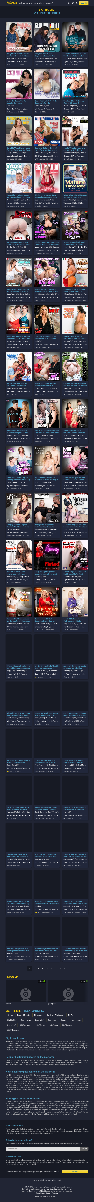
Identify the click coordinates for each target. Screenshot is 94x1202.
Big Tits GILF (11, 1020)
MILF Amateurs (25, 1025)
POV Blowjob (11, 580)
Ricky (49, 388)
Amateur (44, 956)
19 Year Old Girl (40, 297)
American (80, 156)
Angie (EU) (67, 200)
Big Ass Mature (12, 250)
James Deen (68, 482)
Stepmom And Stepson (15, 391)
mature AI (49, 3)
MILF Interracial (40, 533)
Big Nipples (67, 62)
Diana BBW (77, 671)
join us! (84, 3)
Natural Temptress (70, 106)
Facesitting (11, 344)
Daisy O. (66, 435)
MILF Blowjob (12, 438)
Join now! (75, 1172)
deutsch (51, 1180)
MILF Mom (54, 1025)
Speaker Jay (11, 247)
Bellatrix (20, 812)
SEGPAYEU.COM (41, 1191)
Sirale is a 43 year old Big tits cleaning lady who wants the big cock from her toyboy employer (18, 480)
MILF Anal (10, 721)
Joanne (44, 294)
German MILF (40, 62)
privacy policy (67, 1189)
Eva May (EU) (83, 765)
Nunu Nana (46, 435)
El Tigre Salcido (69, 294)
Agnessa (10, 812)
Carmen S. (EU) (40, 953)
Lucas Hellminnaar (41, 247)
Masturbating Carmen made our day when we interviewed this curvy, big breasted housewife (46, 951)
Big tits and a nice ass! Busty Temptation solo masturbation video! (46, 197)
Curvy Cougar (68, 956)
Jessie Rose (19, 671)
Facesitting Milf (40, 486)
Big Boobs (10, 109)
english (35, 1180)
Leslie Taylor (77, 388)
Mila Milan (10, 718)
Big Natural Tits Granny (72, 580)
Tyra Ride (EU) (81, 906)
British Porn (39, 627)
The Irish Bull (57, 624)
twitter (56, 1172)
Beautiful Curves (13, 768)
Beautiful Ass (24, 297)
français (58, 1180)
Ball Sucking (49, 62)
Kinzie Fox (80, 482)
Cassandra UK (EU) (42, 624)
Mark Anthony (40, 765)
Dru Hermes (55, 529)
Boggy (9, 388)
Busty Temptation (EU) (43, 200)
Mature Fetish (12, 156)
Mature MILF (11, 62)
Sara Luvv (51, 153)
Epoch (31, 1191)
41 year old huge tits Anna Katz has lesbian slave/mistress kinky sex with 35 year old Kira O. (75, 527)
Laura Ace (77, 435)
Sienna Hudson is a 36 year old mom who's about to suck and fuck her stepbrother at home (18, 291)
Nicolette (80, 58)
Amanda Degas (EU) (71, 577)
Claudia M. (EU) (80, 200)
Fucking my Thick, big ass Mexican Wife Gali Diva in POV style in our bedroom (75, 338)
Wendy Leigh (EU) (57, 718)
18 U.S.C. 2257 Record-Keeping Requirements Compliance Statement (47, 1187)
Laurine (66, 388)
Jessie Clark (39, 388)
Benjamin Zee (40, 671)
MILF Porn (67, 862)
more (29, 3)
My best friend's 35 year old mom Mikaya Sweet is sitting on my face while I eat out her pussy (47, 480)
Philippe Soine (23, 718)
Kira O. (77, 529)
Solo (36, 203)
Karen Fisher (39, 153)
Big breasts (38, 1015)
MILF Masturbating (70, 815)
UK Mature (39, 109)
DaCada (38, 58)
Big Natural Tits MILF (71, 391)
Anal (78, 109)
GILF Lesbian (68, 627)
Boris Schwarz (69, 247)
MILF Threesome (69, 250)
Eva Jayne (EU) (69, 765)
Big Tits (70, 1015)
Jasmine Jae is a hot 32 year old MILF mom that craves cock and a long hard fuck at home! (75, 856)
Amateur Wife (53, 956)
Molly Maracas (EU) (86, 624)
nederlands (43, 1180)
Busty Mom (52, 1020)
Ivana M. (10, 341)
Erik (36, 435)
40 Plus (46, 109)
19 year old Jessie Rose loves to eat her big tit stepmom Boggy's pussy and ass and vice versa (18, 668)
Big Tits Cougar (12, 486)
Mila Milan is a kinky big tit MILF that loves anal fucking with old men (18, 715)
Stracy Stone (11, 765)
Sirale (23, 482)
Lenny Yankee (12, 153)
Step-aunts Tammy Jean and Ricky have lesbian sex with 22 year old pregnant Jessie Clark (46, 385)
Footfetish (38, 909)
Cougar (63, 1020)
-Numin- (8, 1004)
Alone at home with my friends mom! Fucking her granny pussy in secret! (18, 197)
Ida (36, 294)
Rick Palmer (25, 859)
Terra (21, 247)
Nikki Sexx (52, 765)
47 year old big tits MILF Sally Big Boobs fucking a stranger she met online (46, 809)
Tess (22, 153)
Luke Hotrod (84, 859)
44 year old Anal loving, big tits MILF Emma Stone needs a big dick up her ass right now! (18, 904)
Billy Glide (10, 58)
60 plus (46, 627)
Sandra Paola (83, 294)
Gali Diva (67, 341)
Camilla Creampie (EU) (57, 671)
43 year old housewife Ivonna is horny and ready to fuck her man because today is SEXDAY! (75, 951)
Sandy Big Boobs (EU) (43, 812)
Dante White (11, 294)
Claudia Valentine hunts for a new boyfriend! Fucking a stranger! (74, 150)
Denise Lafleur (12, 529)
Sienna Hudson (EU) (26, 294)
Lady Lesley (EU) (27, 200)
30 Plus (74, 62)
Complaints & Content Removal (47, 1193)
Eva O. (66, 812)
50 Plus (19, 62)
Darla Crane (28, 435)
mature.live (39, 3)
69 (25, 250)
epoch (34, 1172)
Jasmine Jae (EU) (70, 859)
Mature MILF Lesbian (71, 768)
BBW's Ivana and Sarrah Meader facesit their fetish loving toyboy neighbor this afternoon (18, 338)
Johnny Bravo (12, 200)
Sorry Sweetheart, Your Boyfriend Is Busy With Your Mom (45, 56)
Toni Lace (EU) (40, 859)
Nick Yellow (56, 247)
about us (9, 1172)
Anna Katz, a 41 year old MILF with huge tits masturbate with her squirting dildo (18, 951)
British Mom (11, 297)
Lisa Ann (10, 624)
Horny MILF (39, 344)
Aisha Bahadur (12, 859)
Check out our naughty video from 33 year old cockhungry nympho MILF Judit (45, 338)
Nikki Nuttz (85, 106)
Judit (37, 341)
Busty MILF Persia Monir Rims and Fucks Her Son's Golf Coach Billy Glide (18, 56)
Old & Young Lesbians (43, 156)
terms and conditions (51, 1189)
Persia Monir (22, 58)
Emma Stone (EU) (13, 906)
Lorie (8, 106)
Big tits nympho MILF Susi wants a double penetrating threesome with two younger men (47, 244)
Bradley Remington (13, 435)
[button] (86, 992)
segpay (40, 1172)
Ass (22, 109)
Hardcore (67, 109)
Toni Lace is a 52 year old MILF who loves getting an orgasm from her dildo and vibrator (46, 856)
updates (22, 3)
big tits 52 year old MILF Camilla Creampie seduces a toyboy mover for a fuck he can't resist (47, 668)
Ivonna (74, 953)
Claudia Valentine (70, 153)
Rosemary (38, 577)
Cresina (66, 671)
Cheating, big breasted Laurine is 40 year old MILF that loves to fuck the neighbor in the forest (75, 385)
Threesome (67, 203)
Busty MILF (39, 674)
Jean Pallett (78, 341)
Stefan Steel (49, 58)
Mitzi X (53, 294)
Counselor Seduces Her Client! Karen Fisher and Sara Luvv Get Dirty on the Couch (46, 150)
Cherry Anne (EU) (41, 718)
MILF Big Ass (40, 1025)
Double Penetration (42, 250)
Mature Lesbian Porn (42, 721)
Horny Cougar (76, 1020)
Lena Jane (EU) (40, 106)
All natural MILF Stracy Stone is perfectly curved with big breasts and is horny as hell (18, 762)
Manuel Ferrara (22, 624)
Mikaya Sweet (47, 482)
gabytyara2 (52, 1004)
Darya (29, 812)
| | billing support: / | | (32, 1172)
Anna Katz (67, 529)
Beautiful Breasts (23, 156)
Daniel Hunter (85, 153)
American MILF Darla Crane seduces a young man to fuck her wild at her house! (17, 433)
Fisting (37, 580)
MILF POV (67, 344)
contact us (17, 1172)
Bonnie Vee (11, 577)
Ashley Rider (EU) (41, 529)
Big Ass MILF (52, 203)
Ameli (37, 906)
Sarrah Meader (82, 718)
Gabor (66, 953)
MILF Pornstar (67, 1025)
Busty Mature (26, 1020)
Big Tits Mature (69, 721)
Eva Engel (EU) (83, 247)
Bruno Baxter (68, 58)
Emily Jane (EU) (69, 624)
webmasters (48, 1172)
